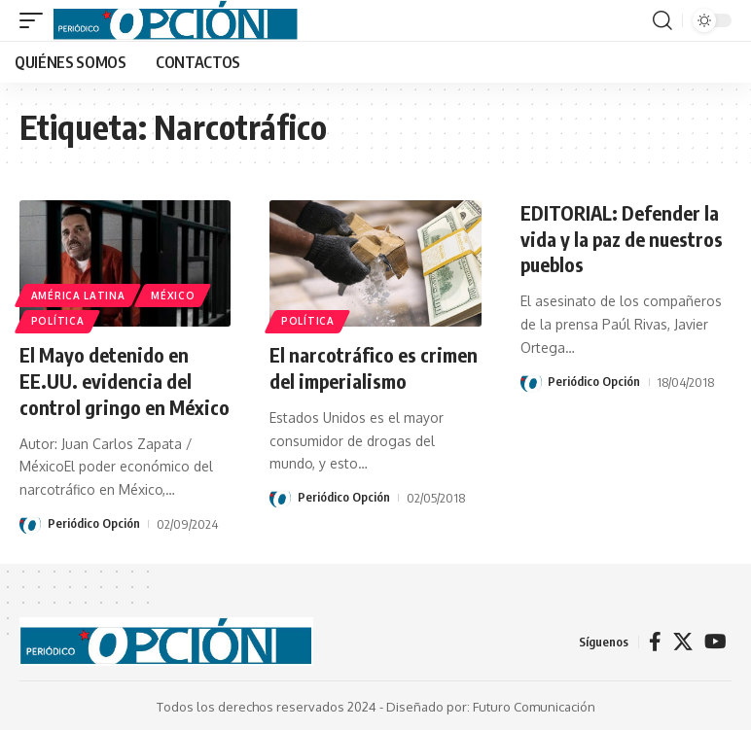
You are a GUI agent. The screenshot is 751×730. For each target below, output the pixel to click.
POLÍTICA (58, 321)
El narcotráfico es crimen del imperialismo (373, 367)
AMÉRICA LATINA (78, 294)
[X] (682, 639)
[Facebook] (655, 639)
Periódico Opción (94, 522)
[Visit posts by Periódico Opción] (30, 522)
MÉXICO (174, 294)
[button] (36, 20)
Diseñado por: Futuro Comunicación (490, 705)
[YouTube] (715, 639)
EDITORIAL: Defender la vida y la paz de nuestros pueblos (623, 237)
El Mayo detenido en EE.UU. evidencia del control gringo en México (125, 379)
